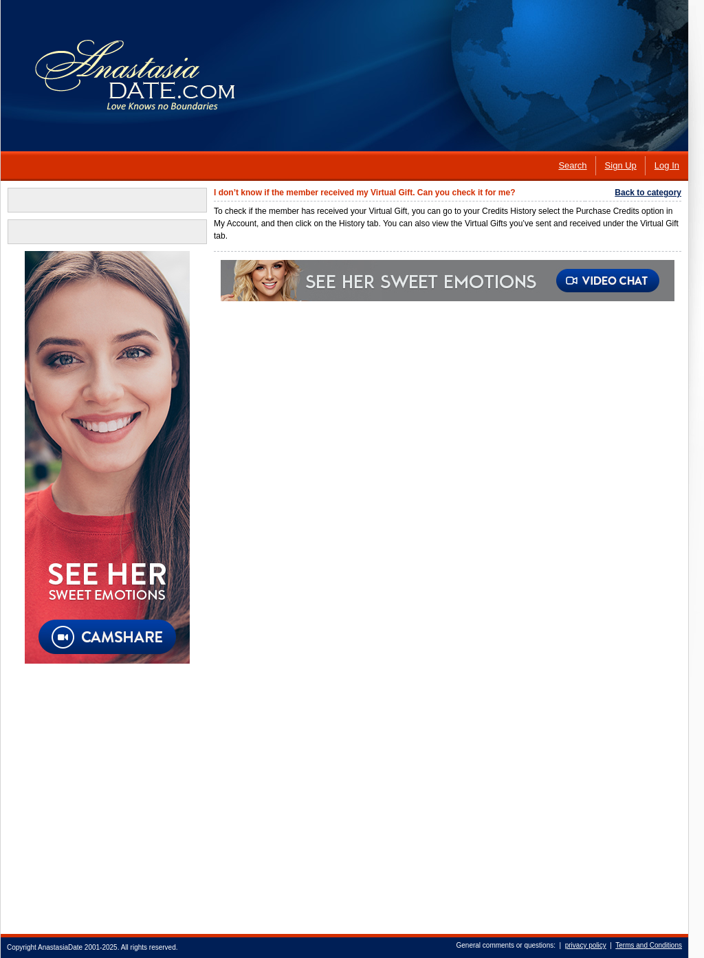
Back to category (648, 192)
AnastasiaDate (60, 947)
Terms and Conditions (648, 945)
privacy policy (585, 945)
